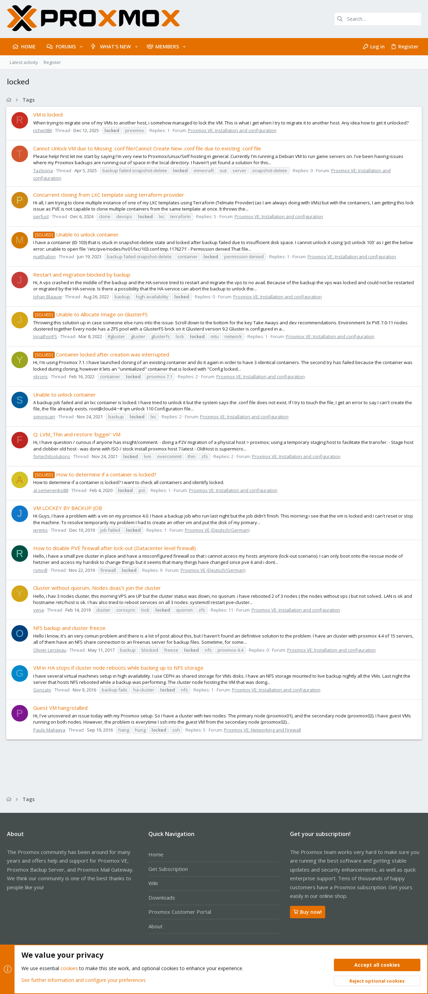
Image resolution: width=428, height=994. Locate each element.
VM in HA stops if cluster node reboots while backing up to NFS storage (119, 667)
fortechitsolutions (52, 456)
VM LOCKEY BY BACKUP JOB (68, 507)
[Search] (378, 19)
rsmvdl (41, 570)
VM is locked (48, 114)
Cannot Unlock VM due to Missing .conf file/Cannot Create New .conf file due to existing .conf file (148, 148)
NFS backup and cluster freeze (70, 627)
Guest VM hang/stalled (61, 707)
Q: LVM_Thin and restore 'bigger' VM (77, 434)
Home (155, 854)
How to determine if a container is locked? (95, 474)
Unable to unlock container (76, 234)
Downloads (161, 897)
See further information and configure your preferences (83, 980)
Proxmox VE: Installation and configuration (233, 130)
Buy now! (307, 912)
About (155, 926)
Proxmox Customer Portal (179, 911)
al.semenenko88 (51, 490)
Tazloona (44, 170)
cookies (69, 968)
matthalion (45, 256)
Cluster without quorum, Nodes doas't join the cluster (98, 587)
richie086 (43, 130)
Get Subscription (168, 868)
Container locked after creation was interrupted (102, 354)
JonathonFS (46, 336)
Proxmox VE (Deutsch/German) (217, 530)
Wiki (153, 883)
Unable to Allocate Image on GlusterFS (91, 314)
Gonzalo (43, 690)
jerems (41, 530)
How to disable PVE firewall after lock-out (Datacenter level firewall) (115, 548)
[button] (81, 47)
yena (39, 610)
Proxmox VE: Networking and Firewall (263, 730)
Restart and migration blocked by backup (82, 274)
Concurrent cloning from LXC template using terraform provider (109, 194)
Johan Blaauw (48, 297)
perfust (41, 216)
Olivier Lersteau (50, 650)
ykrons (41, 376)
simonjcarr (45, 417)
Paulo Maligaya (50, 730)
